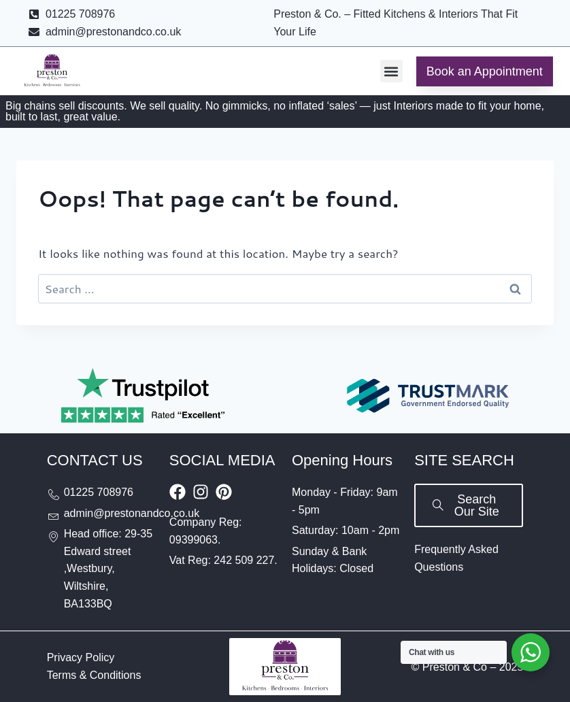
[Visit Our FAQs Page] (468, 558)
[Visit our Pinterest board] (224, 492)
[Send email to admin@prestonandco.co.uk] (101, 513)
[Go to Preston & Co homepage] (52, 71)
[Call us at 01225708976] (101, 492)
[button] (391, 71)
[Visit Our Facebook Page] (177, 492)
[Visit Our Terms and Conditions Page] (94, 675)
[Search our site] (468, 505)
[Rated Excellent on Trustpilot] (143, 395)
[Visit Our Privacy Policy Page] (81, 658)
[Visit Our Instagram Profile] (200, 492)
